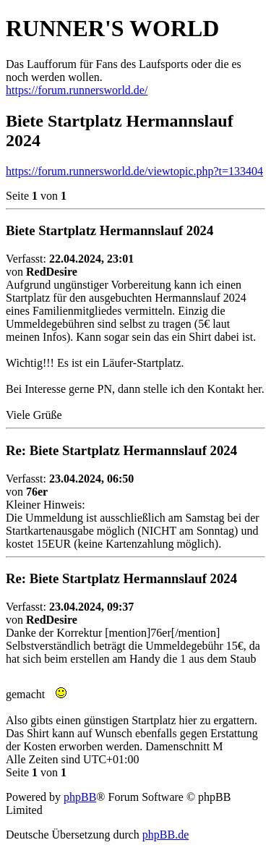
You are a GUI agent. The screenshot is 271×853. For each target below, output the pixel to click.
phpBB (80, 797)
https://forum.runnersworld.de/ (76, 90)
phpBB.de (165, 834)
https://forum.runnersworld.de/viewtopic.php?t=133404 (134, 171)
